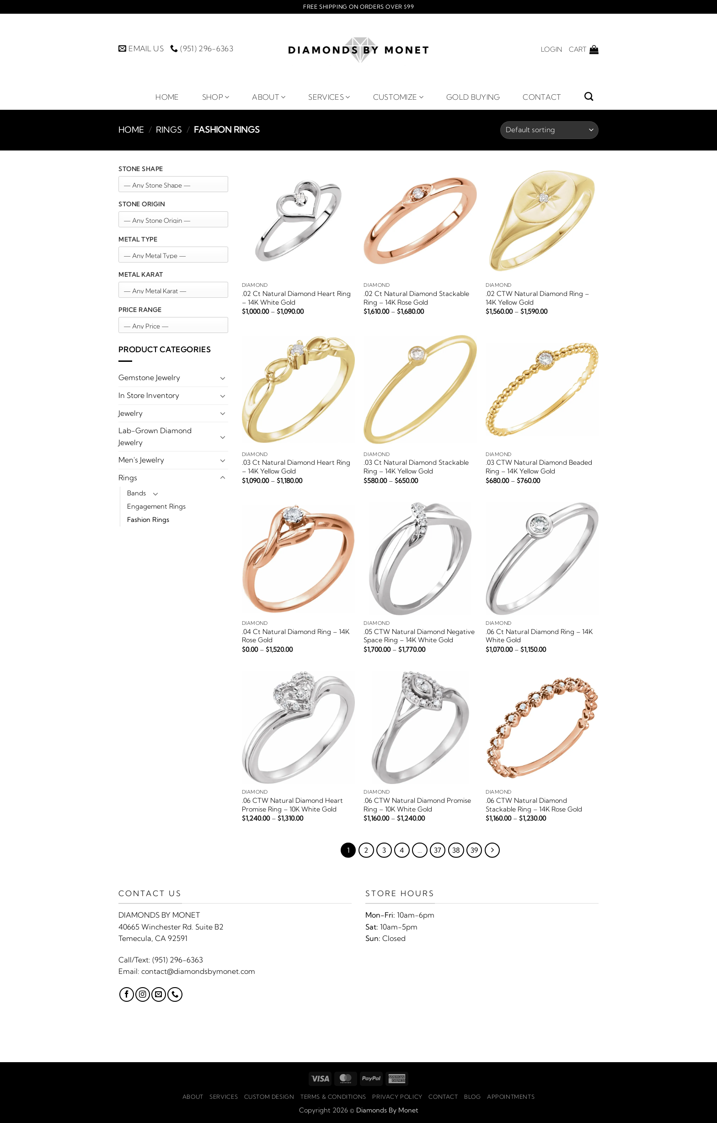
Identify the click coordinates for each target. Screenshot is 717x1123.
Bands (136, 493)
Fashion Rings (148, 520)
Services (329, 97)
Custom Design (269, 1096)
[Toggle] (222, 377)
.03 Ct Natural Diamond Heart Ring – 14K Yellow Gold (296, 466)
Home (167, 97)
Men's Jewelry (141, 459)
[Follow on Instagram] (142, 994)
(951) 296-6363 (177, 959)
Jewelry (130, 413)
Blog (472, 1096)
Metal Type (137, 239)
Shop (216, 97)
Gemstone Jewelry (149, 377)
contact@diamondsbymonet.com (198, 971)
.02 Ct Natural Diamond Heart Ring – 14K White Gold (296, 298)
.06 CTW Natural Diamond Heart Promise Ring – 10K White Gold (292, 804)
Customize (398, 97)
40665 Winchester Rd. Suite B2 (171, 926)
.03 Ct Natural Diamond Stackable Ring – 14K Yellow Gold (416, 466)
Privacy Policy (397, 1096)
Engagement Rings (156, 506)
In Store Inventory (148, 395)
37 (437, 850)
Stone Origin (141, 204)
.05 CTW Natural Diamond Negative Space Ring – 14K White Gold (419, 636)
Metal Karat (140, 274)
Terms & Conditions (333, 1096)
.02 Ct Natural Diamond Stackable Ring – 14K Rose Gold (416, 298)
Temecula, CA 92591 (152, 938)
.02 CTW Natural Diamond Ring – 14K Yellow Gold (537, 298)
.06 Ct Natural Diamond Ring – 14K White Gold (539, 636)
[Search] (589, 96)
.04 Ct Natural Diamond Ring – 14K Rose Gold (295, 636)
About (268, 97)
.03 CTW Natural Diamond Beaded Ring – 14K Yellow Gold (539, 466)
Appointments (511, 1096)
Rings (169, 129)
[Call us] (174, 994)
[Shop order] (549, 130)
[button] (551, 49)
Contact (542, 97)
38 (456, 850)
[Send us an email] (158, 994)
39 (474, 850)
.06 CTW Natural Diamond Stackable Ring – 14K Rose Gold (534, 804)
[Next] (492, 850)
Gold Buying (473, 97)
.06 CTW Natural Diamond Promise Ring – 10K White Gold (417, 804)
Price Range (140, 309)
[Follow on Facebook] (126, 994)
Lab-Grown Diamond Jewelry (155, 436)
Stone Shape (140, 168)
